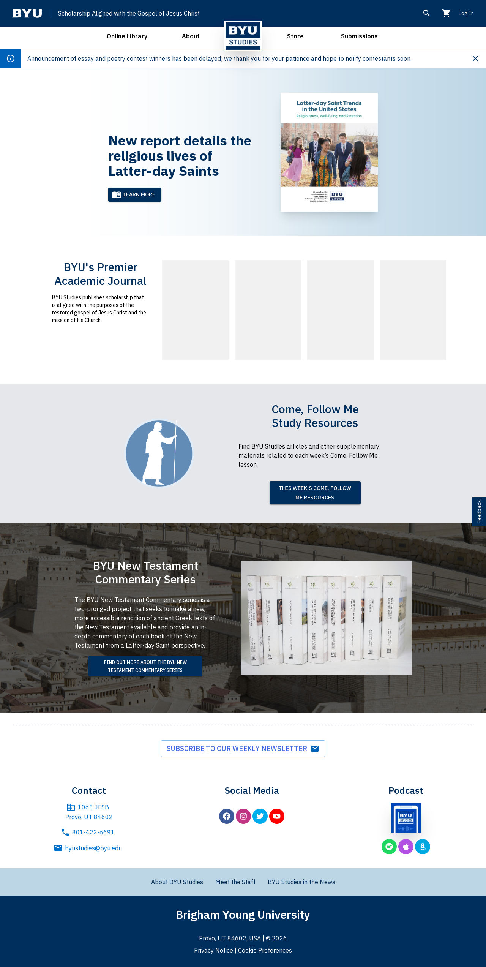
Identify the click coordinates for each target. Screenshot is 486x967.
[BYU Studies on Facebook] (226, 816)
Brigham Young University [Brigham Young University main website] (243, 914)
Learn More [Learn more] (133, 194)
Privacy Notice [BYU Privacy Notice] (213, 950)
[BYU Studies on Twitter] (260, 816)
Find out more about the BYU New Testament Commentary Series (145, 666)
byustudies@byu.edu (89, 848)
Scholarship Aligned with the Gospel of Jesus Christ (129, 13)
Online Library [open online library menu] (127, 36)
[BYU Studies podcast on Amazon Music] (422, 846)
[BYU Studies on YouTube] (276, 816)
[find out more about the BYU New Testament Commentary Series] (145, 666)
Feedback (479, 511)
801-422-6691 (89, 832)
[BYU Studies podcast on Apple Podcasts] (405, 846)
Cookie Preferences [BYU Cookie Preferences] (265, 950)
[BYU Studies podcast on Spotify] (389, 846)
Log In (466, 13)
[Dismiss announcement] (478, 58)
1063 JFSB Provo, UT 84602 (89, 812)
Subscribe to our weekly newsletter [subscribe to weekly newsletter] (243, 748)
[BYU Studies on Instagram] (243, 816)
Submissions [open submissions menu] (359, 36)
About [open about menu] (191, 36)
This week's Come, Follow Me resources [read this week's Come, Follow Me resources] (315, 493)
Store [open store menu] (295, 36)
